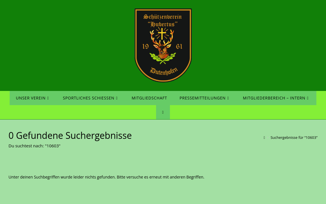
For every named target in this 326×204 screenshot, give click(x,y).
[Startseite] (264, 137)
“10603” (294, 137)
